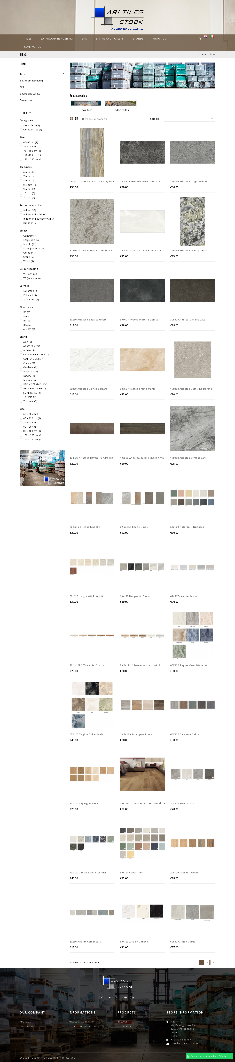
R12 (27, 324)
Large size (31, 239)
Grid (72, 119)
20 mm (29, 197)
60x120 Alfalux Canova (134, 941)
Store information (185, 1012)
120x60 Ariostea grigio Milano (189, 181)
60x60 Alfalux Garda (182, 941)
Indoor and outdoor (36, 214)
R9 (27, 312)
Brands (138, 38)
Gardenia (30, 367)
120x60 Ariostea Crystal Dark (188, 457)
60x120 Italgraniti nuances (187, 526)
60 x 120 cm (32, 418)
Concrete (30, 235)
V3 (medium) (32, 278)
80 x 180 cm (32, 430)
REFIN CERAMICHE (35, 384)
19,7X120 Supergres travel (136, 734)
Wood (28, 261)
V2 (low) (30, 273)
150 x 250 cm (32, 439)
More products (34, 248)
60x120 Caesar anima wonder (88, 872)
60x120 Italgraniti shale (135, 596)
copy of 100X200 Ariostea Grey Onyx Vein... (92, 181)
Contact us (32, 46)
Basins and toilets (110, 38)
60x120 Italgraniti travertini (87, 596)
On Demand (125, 1026)
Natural (30, 290)
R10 (27, 316)
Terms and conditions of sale (87, 1026)
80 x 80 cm (31, 426)
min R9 (29, 329)
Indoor (29, 210)
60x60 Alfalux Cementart (85, 941)
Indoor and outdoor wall (39, 218)
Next (213, 962)
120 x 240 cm (32, 159)
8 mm (28, 180)
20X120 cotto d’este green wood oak (142, 803)
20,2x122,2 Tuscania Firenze (87, 665)
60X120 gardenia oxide (184, 734)
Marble (29, 244)
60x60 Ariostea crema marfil (138, 388)
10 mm (29, 193)
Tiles (27, 38)
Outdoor (30, 222)
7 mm (28, 176)
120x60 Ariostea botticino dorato (191, 388)
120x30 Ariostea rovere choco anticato (142, 457)
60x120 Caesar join (131, 872)
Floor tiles (31, 125)
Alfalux (29, 350)
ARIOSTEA (31, 346)
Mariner (29, 380)
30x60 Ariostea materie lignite (139, 319)
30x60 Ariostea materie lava (188, 319)
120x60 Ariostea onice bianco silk (141, 250)
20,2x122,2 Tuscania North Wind (140, 665)
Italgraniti (30, 371)
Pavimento (26, 100)
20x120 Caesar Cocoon (184, 872)
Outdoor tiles (32, 129)
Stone (28, 256)
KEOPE (29, 375)
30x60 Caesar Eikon (182, 803)
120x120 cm (32, 155)
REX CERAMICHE (34, 388)
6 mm (28, 172)
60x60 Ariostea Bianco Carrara (89, 388)
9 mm (29, 189)
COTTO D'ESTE (33, 358)
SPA (84, 38)
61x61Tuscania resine (183, 596)
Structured (31, 299)
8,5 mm (29, 184)
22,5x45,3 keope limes (134, 526)
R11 (27, 320)
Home (23, 64)
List (77, 119)
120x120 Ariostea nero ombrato (140, 181)
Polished (30, 295)
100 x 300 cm (32, 435)
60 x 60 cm (31, 413)
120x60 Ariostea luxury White (188, 250)
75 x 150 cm (32, 150)
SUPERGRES (32, 392)
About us (159, 38)
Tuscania (30, 401)
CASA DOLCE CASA (36, 354)
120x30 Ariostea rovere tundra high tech (92, 457)
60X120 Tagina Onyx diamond (189, 665)
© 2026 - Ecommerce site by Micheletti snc (47, 1057)
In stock (123, 1021)
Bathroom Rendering (57, 38)
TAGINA (29, 397)
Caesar (29, 363)
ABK (27, 341)
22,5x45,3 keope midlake (85, 526)
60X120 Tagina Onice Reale (86, 734)
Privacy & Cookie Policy (83, 1021)
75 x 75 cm (31, 146)
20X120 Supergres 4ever (84, 803)
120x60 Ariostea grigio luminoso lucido (92, 250)
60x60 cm (30, 142)
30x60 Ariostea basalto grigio (88, 319)
